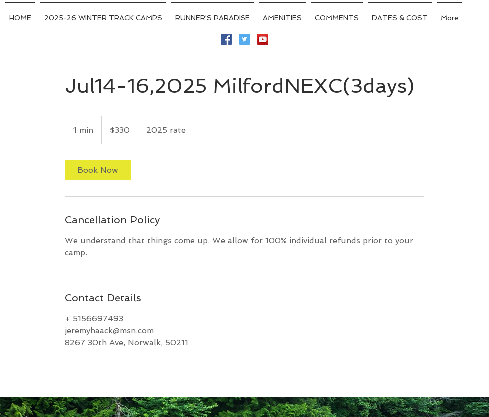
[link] (98, 170)
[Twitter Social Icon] (244, 39)
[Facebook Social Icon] (226, 39)
